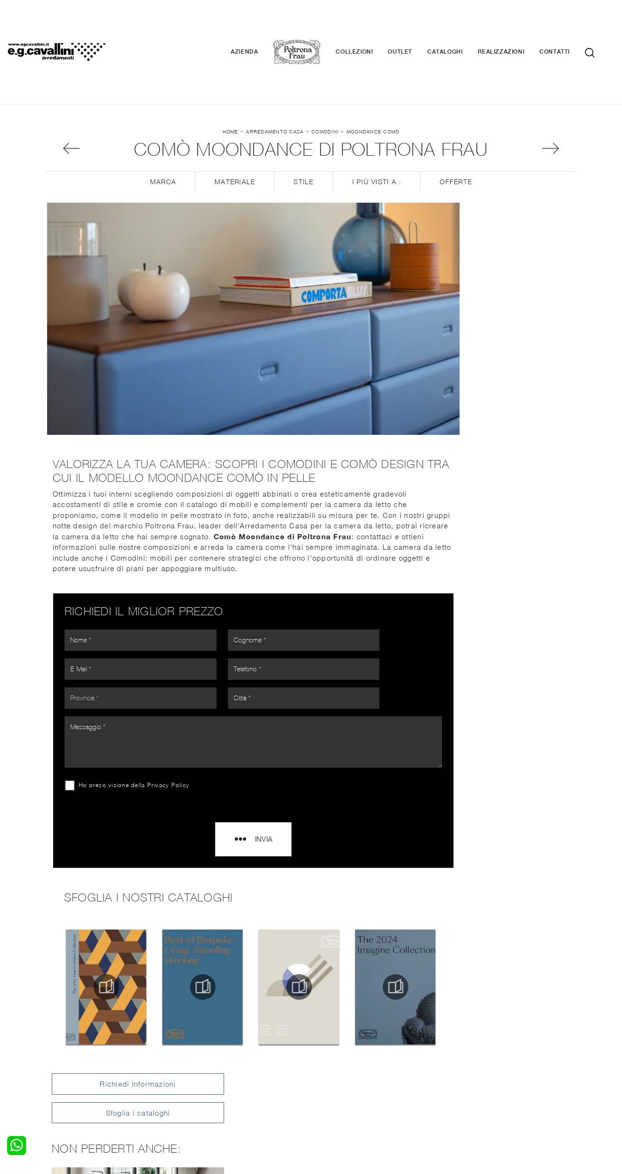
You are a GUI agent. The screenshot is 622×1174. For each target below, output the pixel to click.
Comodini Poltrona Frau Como (510, 757)
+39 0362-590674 (423, 1103)
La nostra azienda (480, 1043)
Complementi (337, 1062)
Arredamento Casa (274, 76)
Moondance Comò (373, 76)
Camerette (63, 1053)
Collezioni (368, 23)
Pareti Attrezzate (208, 1053)
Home (230, 76)
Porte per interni (343, 1043)
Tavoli (190, 1062)
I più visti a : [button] (377, 128)
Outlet (414, 23)
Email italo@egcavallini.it (497, 1103)
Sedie (190, 1071)
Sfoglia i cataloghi (510, 189)
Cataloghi (459, 23)
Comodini (325, 76)
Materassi (332, 1071)
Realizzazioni (515, 23)
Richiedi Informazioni (509, 160)
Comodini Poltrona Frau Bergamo (509, 778)
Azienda (258, 23)
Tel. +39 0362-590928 (352, 1103)
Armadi (57, 1062)
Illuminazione (337, 1053)
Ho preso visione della (135, 692)
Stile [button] (303, 128)
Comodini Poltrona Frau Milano (510, 736)
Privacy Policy (169, 692)
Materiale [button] (235, 128)
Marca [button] (163, 128)
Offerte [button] (456, 128)
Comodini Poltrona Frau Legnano (509, 831)
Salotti (191, 1043)
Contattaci (469, 1053)
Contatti (569, 23)
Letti (53, 1043)
